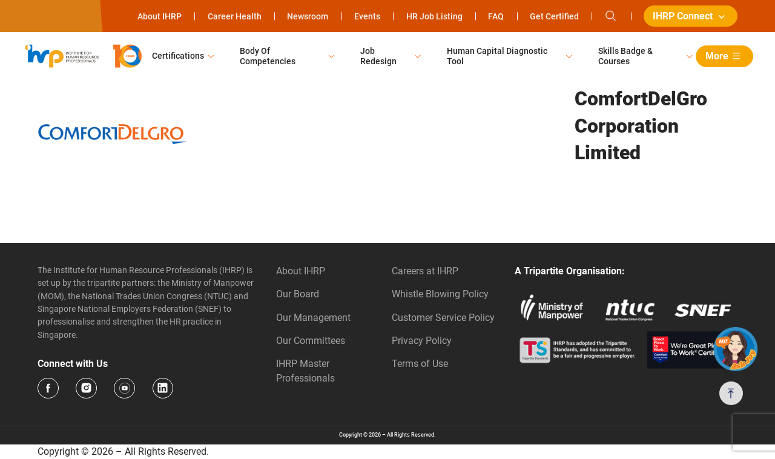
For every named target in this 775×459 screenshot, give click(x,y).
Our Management (313, 317)
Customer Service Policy (443, 317)
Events (367, 16)
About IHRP (159, 16)
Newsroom (307, 16)
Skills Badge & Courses (625, 56)
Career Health (235, 16)
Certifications (178, 56)
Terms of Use (420, 363)
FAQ (496, 16)
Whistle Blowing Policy (440, 294)
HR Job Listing (434, 16)
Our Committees (310, 340)
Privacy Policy (422, 340)
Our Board (297, 294)
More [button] (725, 56)
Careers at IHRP (425, 271)
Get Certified (554, 16)
